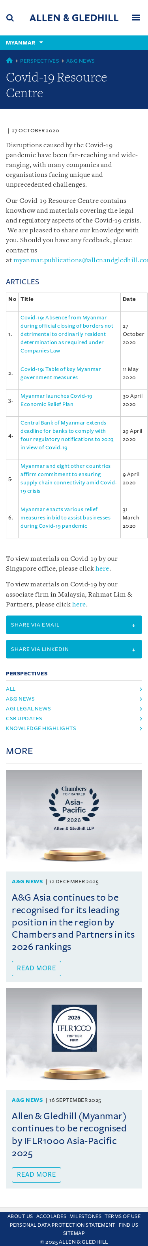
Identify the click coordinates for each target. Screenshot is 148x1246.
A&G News (80, 61)
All (11, 689)
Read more (36, 968)
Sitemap (74, 1233)
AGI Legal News (28, 709)
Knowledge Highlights (41, 728)
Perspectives (39, 61)
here (102, 569)
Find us (129, 1225)
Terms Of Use (123, 1216)
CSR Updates (24, 718)
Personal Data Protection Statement (63, 1225)
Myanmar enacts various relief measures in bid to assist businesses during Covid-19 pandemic (66, 517)
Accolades (51, 1216)
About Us (20, 1216)
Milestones (85, 1216)
